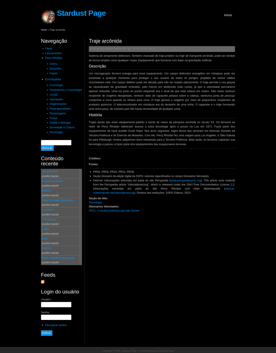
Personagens (58, 113)
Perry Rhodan (53, 58)
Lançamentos (53, 53)
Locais (54, 94)
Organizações (58, 103)
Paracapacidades (60, 108)
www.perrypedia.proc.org (185, 180)
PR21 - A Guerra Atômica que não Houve (114, 210)
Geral (48, 48)
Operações (56, 99)
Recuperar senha (55, 325)
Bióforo (46, 190)
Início (228, 15)
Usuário (46, 299)
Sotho (45, 229)
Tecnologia (56, 132)
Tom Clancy (49, 219)
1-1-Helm (47, 209)
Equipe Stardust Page (162, 351)
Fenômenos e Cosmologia (66, 89)
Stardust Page (81, 13)
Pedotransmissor (52, 181)
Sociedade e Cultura (62, 127)
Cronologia (56, 85)
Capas (54, 73)
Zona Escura (50, 171)
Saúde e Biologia (60, 122)
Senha (46, 312)
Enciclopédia (53, 79)
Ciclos (53, 63)
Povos (53, 118)
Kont (45, 238)
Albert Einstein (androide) (57, 200)
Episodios (56, 68)
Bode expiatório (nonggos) (58, 257)
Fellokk (46, 248)
